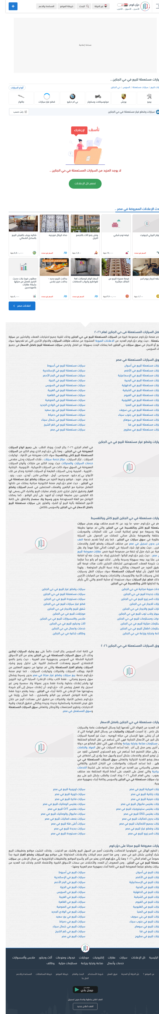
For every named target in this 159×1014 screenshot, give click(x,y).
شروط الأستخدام (89, 974)
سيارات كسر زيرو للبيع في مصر (139, 833)
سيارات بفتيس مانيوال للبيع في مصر (135, 804)
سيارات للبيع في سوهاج (142, 926)
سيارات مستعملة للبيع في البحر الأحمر (58, 375)
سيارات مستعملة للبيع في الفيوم (137, 395)
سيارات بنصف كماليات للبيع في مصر (59, 818)
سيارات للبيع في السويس (65, 892)
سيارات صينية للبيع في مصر (140, 799)
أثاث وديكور (39, 957)
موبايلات (78, 957)
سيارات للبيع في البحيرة (143, 887)
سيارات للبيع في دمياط (67, 921)
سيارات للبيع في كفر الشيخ (65, 931)
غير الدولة (95, 6)
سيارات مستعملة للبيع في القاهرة (60, 395)
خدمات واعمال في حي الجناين (63, 628)
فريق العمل (106, 974)
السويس (120, 87)
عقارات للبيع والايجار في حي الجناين (136, 609)
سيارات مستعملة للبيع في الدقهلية (136, 385)
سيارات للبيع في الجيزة (67, 887)
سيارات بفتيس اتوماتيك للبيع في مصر (58, 804)
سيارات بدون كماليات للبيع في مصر (136, 818)
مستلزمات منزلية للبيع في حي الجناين (135, 623)
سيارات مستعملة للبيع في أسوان (137, 365)
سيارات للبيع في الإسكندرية (64, 877)
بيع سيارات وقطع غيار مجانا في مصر (48, 675)
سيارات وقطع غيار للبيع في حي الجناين (58, 589)
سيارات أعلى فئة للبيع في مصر (62, 823)
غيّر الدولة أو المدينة (124, 974)
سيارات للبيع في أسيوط (66, 872)
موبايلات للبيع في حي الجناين (63, 613)
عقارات (106, 957)
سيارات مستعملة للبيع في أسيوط (60, 365)
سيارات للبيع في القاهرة (66, 902)
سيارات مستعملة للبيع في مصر (62, 429)
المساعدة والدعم (41, 6)
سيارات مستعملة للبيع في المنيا (138, 405)
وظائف (45, 963)
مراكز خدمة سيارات (48, 459)
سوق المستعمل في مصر (71, 711)
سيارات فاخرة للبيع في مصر (64, 799)
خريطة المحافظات (38, 974)
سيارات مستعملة (134, 87)
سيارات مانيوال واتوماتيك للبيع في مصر (57, 814)
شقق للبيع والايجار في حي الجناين (61, 609)
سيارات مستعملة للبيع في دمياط (61, 415)
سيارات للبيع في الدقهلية (142, 892)
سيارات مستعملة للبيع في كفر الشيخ (59, 424)
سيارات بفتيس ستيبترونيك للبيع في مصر (133, 809)
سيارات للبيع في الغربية (66, 897)
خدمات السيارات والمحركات (71, 463)
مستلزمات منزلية (62, 963)
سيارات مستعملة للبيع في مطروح (137, 429)
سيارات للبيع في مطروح (142, 936)
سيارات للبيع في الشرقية (142, 897)
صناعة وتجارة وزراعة (86, 963)
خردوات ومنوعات (59, 957)
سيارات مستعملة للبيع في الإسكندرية (58, 370)
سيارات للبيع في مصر (68, 936)
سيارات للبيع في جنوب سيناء (140, 921)
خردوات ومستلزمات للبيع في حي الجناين (133, 618)
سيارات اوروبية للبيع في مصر (63, 789)
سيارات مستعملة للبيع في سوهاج (137, 419)
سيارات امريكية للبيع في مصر (140, 789)
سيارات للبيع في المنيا (143, 911)
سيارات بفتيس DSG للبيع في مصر (137, 814)
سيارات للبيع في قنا (145, 931)
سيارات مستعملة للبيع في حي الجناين (59, 594)
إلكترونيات (92, 957)
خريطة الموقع (60, 6)
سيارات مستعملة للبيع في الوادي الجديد (57, 405)
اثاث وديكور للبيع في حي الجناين (62, 623)
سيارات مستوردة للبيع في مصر (62, 833)
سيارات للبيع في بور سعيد (65, 916)
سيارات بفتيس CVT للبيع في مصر (61, 809)
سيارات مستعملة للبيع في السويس (60, 385)
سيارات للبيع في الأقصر (143, 877)
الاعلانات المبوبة (99, 341)
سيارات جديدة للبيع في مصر (64, 828)
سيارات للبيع (150, 87)
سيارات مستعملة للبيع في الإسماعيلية (134, 375)
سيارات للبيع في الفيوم (143, 902)
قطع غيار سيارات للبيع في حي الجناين (59, 604)
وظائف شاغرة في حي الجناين (63, 633)
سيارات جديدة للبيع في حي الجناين (137, 594)
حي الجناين (110, 87)
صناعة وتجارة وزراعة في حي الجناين (136, 633)
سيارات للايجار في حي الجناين (140, 604)
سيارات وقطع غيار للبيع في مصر (138, 828)
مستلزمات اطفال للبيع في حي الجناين (135, 628)
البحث (79, 6)
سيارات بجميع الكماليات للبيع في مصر (135, 823)
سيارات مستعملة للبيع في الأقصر (137, 370)
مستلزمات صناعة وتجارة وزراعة (134, 743)
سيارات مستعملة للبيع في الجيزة (61, 380)
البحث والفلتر (72, 974)
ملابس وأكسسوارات (18, 957)
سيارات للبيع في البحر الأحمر (64, 882)
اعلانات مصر (16, 305)
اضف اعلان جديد (79, 1006)
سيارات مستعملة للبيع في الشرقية (136, 390)
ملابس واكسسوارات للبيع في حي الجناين (57, 618)
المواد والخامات (80, 747)
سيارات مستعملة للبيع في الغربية (61, 390)
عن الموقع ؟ (143, 974)
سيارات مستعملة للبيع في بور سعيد (59, 410)
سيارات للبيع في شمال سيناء (63, 926)
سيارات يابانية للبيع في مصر (140, 794)
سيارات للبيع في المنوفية (65, 906)
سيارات (118, 957)
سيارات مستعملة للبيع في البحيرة (137, 380)
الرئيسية (147, 957)
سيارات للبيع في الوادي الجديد (63, 911)
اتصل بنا (79, 978)
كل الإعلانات (133, 957)
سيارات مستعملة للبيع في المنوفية (60, 400)
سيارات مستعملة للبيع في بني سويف (135, 410)
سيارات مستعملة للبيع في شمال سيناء (58, 419)
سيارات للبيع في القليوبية (141, 906)
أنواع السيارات (11, 88)
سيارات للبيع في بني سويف (140, 916)
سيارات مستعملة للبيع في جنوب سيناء (134, 415)
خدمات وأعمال (109, 963)
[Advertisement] (79, 45)
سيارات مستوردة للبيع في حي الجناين (59, 599)
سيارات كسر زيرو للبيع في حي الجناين (135, 599)
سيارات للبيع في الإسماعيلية (140, 882)
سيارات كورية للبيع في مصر (64, 794)
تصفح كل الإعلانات (79, 183)
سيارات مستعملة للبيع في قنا (139, 424)
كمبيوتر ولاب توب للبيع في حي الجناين (134, 613)
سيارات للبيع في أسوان (143, 872)
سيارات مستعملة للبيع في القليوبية (136, 400)
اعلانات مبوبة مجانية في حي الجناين (136, 589)
